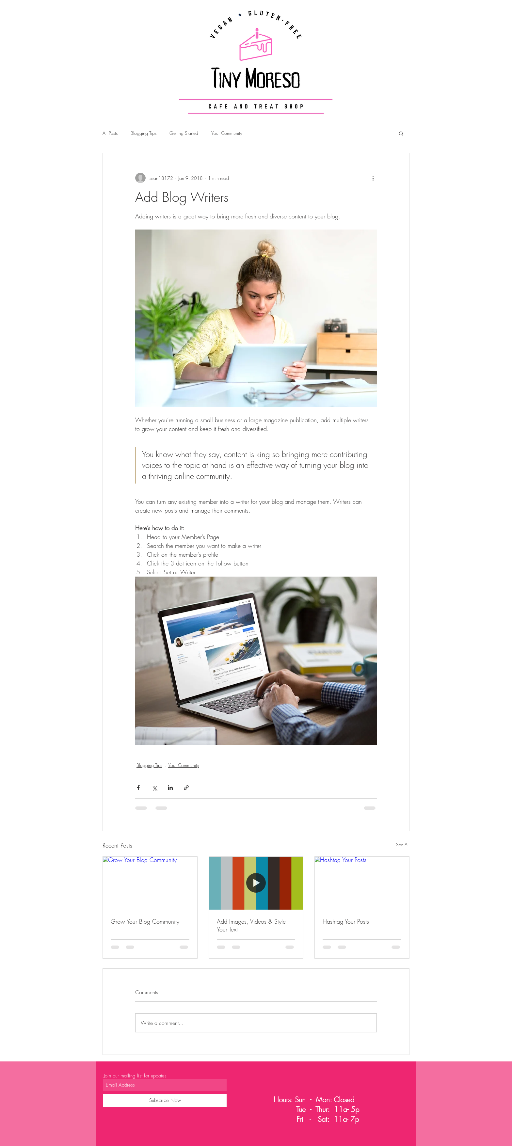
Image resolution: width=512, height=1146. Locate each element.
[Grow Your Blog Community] (150, 883)
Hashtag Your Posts (346, 921)
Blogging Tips (143, 133)
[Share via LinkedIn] (170, 788)
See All (402, 844)
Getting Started (183, 133)
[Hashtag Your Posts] (362, 883)
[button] (401, 133)
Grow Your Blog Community (145, 921)
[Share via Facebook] (138, 788)
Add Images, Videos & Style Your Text (251, 925)
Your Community (226, 133)
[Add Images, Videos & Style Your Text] (256, 883)
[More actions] (373, 178)
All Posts (110, 133)
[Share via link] (186, 788)
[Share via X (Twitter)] (154, 788)
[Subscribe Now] (165, 1100)
